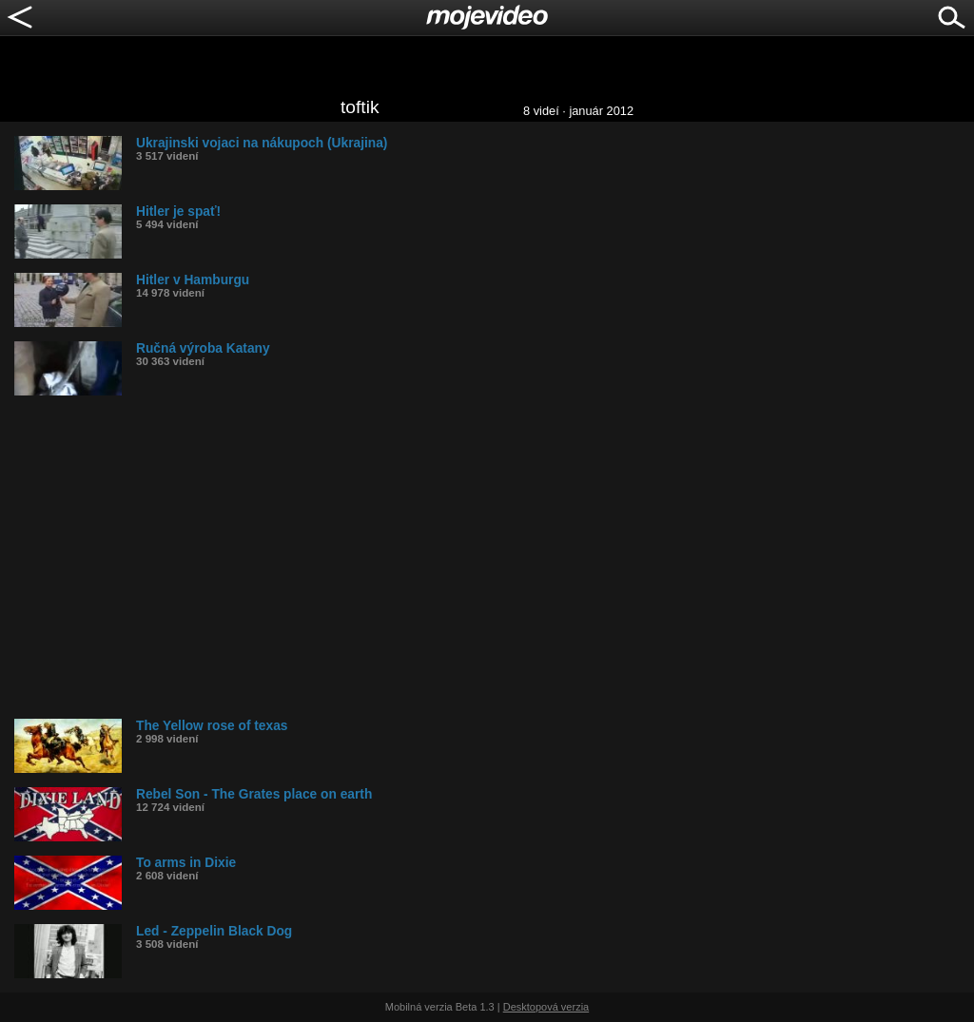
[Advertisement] (494, 557)
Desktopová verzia (546, 1006)
